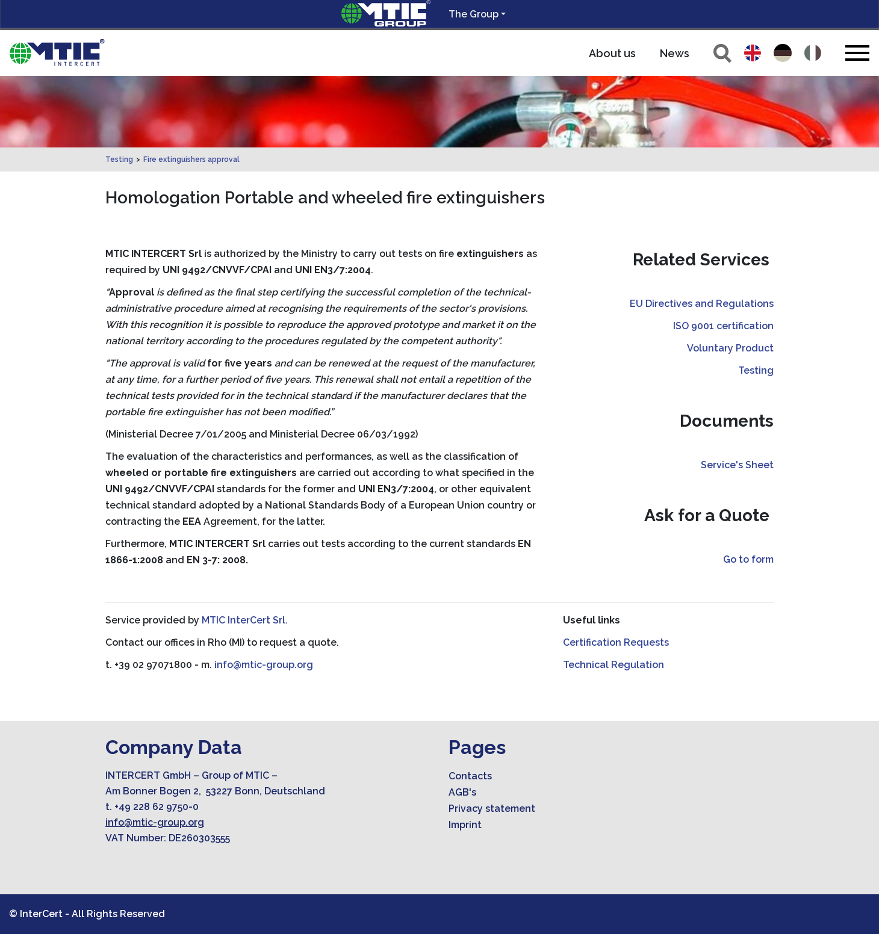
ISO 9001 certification (723, 326)
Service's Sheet (737, 465)
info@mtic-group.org (263, 664)
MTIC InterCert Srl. (245, 620)
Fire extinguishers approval (191, 159)
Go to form (748, 559)
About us (612, 53)
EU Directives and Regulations (702, 303)
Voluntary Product (730, 348)
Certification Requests (616, 642)
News (674, 53)
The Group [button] (474, 14)
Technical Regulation (613, 664)
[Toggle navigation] (857, 52)
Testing (119, 159)
